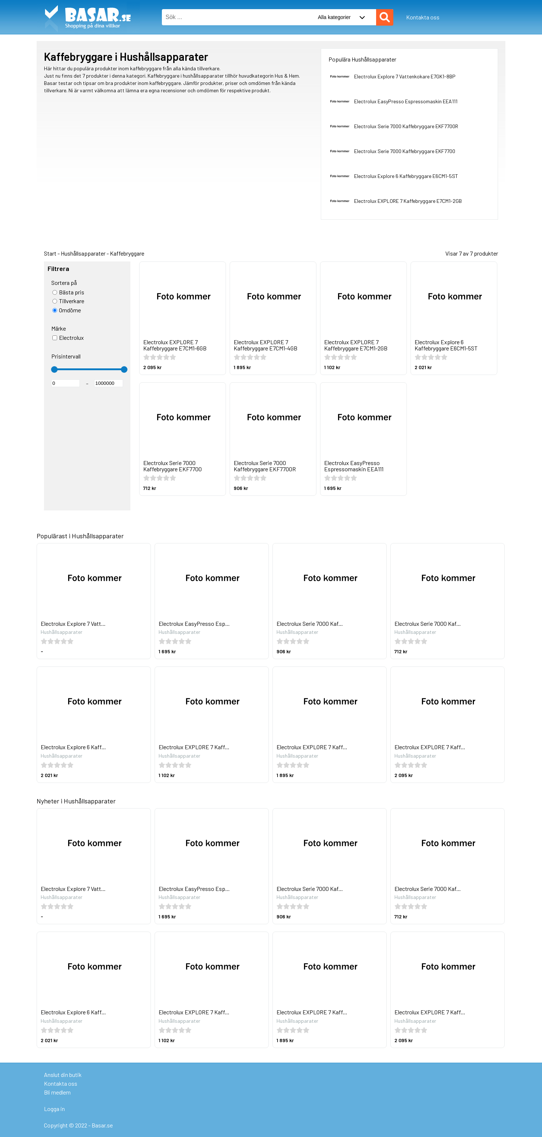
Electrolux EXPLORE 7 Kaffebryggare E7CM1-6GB (175, 345)
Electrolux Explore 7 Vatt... (73, 623)
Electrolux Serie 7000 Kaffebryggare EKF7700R (406, 126)
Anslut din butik (63, 1074)
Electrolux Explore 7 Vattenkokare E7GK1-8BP (405, 76)
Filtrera (58, 268)
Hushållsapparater (83, 253)
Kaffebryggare (127, 253)
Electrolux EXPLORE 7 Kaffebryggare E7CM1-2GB (408, 201)
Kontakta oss (422, 17)
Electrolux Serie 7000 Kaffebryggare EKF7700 (404, 151)
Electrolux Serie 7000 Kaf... (309, 623)
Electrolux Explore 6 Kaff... (73, 746)
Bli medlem (57, 1092)
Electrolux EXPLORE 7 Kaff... (194, 746)
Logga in (54, 1108)
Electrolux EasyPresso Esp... (194, 623)
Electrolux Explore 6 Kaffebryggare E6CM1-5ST (406, 176)
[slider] (54, 369)
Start (50, 253)
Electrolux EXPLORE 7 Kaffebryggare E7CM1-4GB (265, 345)
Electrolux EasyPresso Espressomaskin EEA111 (405, 101)
